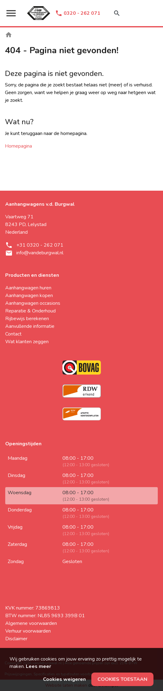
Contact (13, 334)
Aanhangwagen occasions (32, 303)
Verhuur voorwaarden (28, 631)
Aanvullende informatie (29, 326)
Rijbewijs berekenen (27, 318)
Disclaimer (16, 638)
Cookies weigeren (64, 679)
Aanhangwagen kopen (29, 295)
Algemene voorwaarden (31, 623)
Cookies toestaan (122, 679)
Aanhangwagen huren (28, 287)
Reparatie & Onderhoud (30, 311)
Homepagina (18, 146)
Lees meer (38, 666)
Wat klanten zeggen (27, 341)
